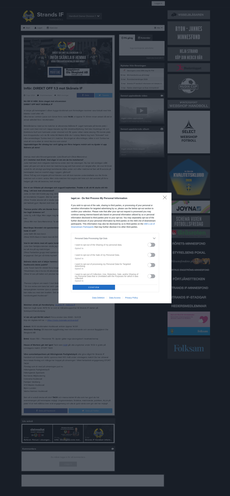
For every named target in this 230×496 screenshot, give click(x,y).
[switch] (151, 245)
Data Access (115, 298)
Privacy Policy (131, 298)
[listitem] (115, 238)
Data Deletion (98, 298)
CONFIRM (93, 287)
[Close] (166, 198)
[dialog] (115, 248)
